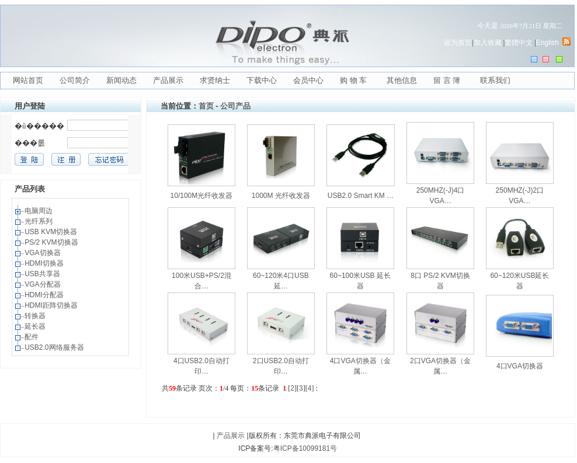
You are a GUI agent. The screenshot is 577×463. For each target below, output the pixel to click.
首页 (206, 106)
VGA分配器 (43, 284)
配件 (32, 337)
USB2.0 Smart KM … (361, 196)
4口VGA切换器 (519, 366)
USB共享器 (43, 274)
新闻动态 (121, 80)
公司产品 (235, 106)
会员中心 (308, 80)
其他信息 (402, 80)
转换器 (36, 316)
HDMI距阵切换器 (52, 305)
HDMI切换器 (45, 263)
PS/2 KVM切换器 (52, 242)
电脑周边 (39, 211)
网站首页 (28, 80)
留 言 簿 (446, 80)
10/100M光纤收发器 (202, 196)
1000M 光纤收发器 (281, 196)
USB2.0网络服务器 (55, 347)
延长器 (36, 326)
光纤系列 (39, 221)
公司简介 (75, 80)
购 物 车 (353, 80)
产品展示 (168, 80)
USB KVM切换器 (52, 232)
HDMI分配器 (45, 295)
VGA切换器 (43, 253)
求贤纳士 (215, 80)
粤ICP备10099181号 (305, 448)
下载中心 (261, 80)
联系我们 (495, 80)
